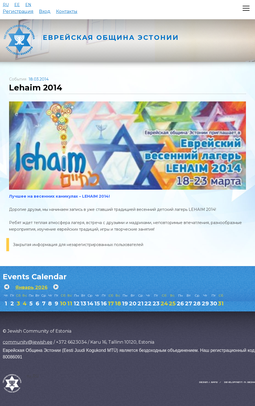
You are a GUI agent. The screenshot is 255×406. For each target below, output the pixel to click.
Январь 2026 (31, 287)
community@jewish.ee (27, 342)
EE (17, 4)
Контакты (66, 11)
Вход (45, 11)
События (17, 79)
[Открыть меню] (246, 8)
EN (28, 4)
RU (6, 4)
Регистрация (18, 11)
